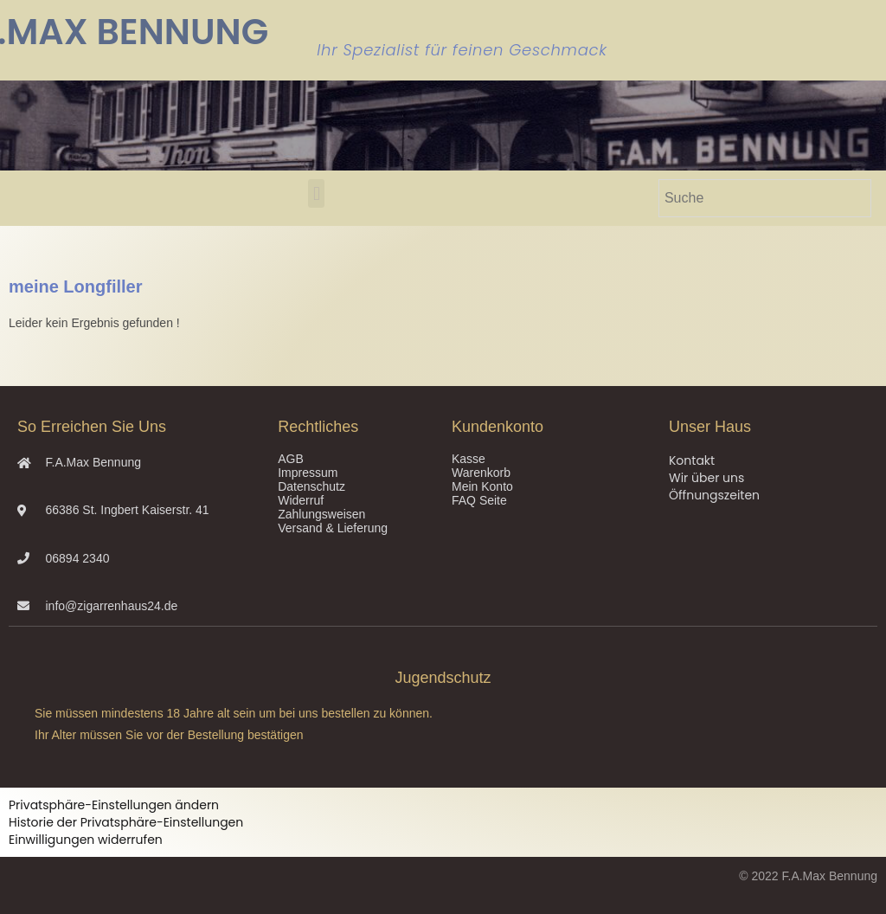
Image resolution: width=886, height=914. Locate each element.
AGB (291, 459)
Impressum (307, 473)
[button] (316, 193)
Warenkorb (481, 473)
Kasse (468, 459)
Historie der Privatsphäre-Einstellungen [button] (126, 822)
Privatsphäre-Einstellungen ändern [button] (114, 805)
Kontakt (692, 460)
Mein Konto (482, 486)
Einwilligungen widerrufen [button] (86, 839)
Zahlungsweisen (321, 514)
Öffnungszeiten (714, 495)
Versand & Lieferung (333, 528)
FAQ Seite (479, 500)
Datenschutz (311, 486)
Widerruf (301, 500)
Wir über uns (706, 477)
